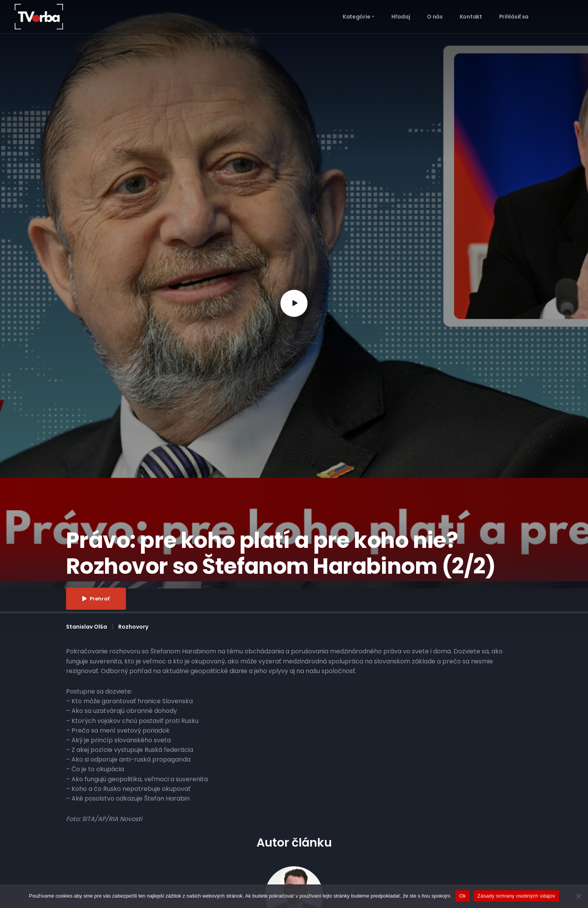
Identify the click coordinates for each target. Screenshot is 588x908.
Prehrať (96, 598)
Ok (462, 896)
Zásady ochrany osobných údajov (516, 896)
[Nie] (578, 896)
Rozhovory (133, 627)
